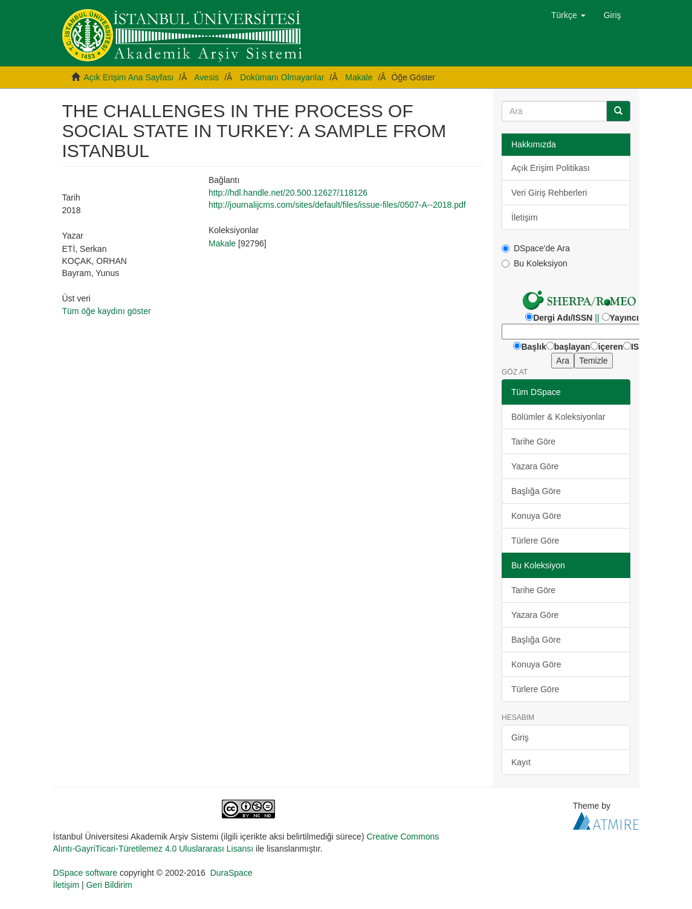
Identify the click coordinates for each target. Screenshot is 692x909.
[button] (568, 15)
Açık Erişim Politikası (550, 168)
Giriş (520, 737)
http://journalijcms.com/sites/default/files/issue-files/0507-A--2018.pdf (337, 205)
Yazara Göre (534, 466)
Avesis (206, 77)
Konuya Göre (536, 516)
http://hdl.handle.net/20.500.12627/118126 (288, 193)
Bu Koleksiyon (535, 263)
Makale (358, 77)
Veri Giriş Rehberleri (549, 193)
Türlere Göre (535, 540)
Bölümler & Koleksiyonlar (558, 417)
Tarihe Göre (533, 441)
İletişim (524, 217)
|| (596, 318)
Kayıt (521, 762)
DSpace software (85, 873)
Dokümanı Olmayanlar (282, 77)
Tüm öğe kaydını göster (106, 311)
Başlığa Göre (536, 491)
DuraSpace (231, 873)
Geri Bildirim (109, 885)
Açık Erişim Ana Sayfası (129, 77)
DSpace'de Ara (536, 248)
